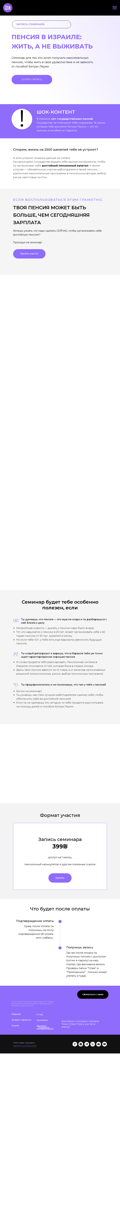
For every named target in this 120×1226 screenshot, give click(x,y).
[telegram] (86, 1144)
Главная (16, 1114)
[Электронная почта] (98, 1144)
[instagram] (80, 1144)
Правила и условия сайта (24, 1146)
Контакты (42, 1120)
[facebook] (74, 1144)
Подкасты (44, 1128)
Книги (15, 1126)
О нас (40, 1114)
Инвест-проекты (21, 1120)
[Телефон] (92, 1144)
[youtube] (104, 1144)
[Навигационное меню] (114, 7)
